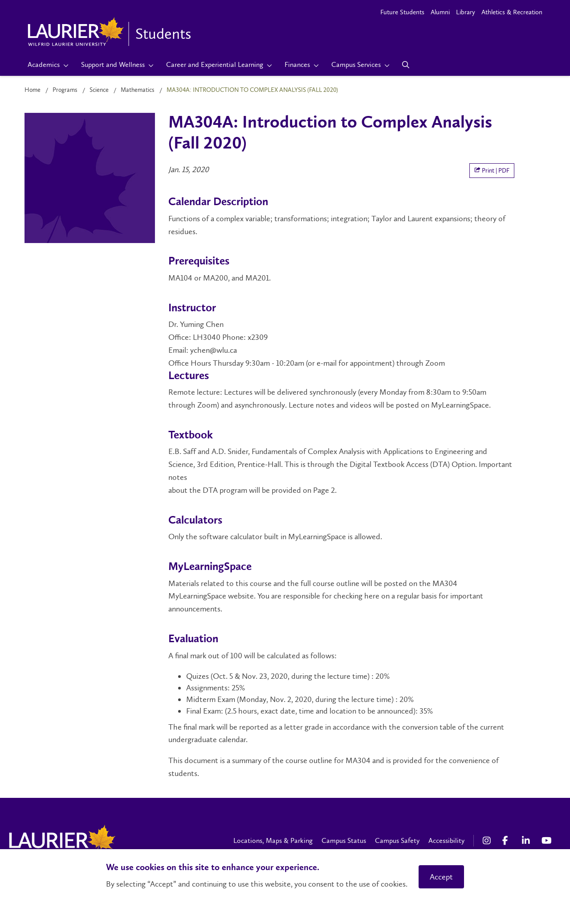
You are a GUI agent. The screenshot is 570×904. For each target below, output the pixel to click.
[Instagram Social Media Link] (488, 840)
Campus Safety (397, 840)
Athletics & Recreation (511, 12)
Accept (441, 877)
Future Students (402, 12)
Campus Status (344, 840)
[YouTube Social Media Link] (547, 840)
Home (32, 90)
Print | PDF (491, 170)
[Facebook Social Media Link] (507, 840)
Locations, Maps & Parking (273, 840)
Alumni (440, 12)
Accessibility (446, 840)
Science (99, 90)
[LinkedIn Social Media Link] (527, 840)
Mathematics (138, 90)
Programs (65, 90)
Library (465, 12)
